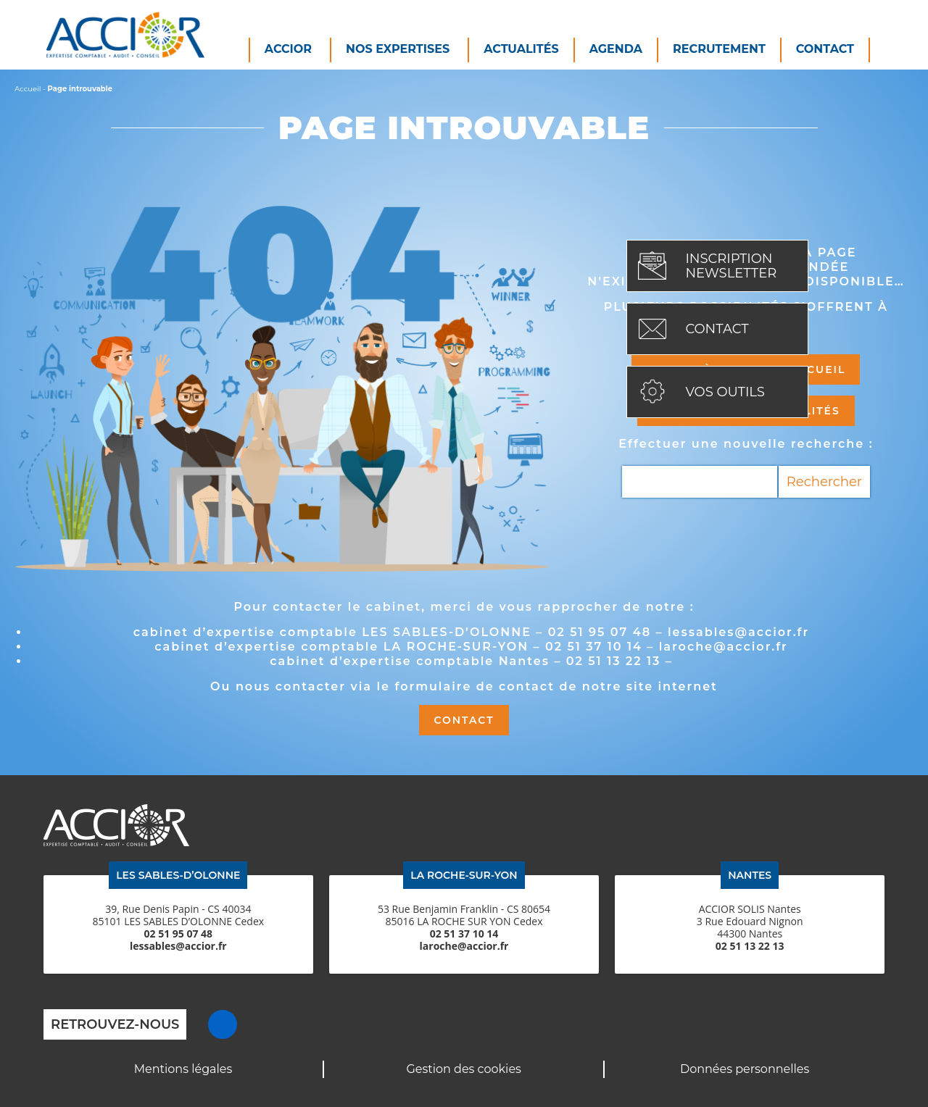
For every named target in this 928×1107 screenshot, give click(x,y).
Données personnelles (744, 1069)
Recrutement (719, 49)
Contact (825, 49)
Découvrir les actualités (746, 410)
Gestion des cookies (463, 1069)
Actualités (521, 49)
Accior (288, 49)
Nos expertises (398, 49)
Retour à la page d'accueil (745, 369)
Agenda (615, 49)
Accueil (27, 88)
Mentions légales (183, 1069)
